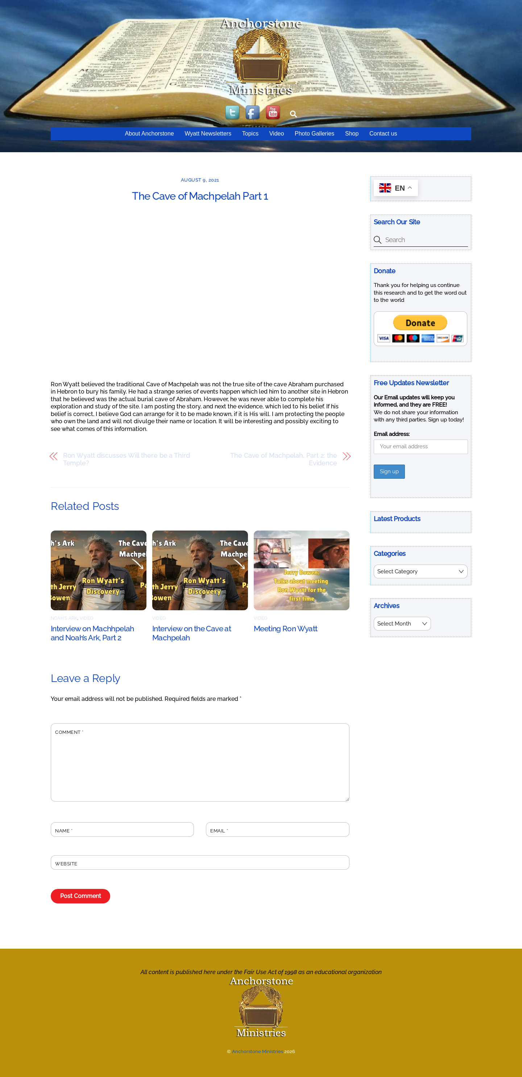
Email (219, 830)
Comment (69, 732)
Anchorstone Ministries (257, 1051)
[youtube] (273, 112)
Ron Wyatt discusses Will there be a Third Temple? (126, 459)
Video (276, 133)
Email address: (392, 434)
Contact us (383, 133)
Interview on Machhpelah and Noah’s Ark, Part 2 (92, 633)
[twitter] (233, 112)
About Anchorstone (149, 133)
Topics (250, 133)
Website (66, 863)
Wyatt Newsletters (208, 133)
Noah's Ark (64, 618)
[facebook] (253, 112)
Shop (352, 133)
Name (63, 830)
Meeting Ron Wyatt (285, 628)
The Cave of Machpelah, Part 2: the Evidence (283, 459)
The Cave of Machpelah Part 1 (200, 196)
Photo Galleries (314, 133)
